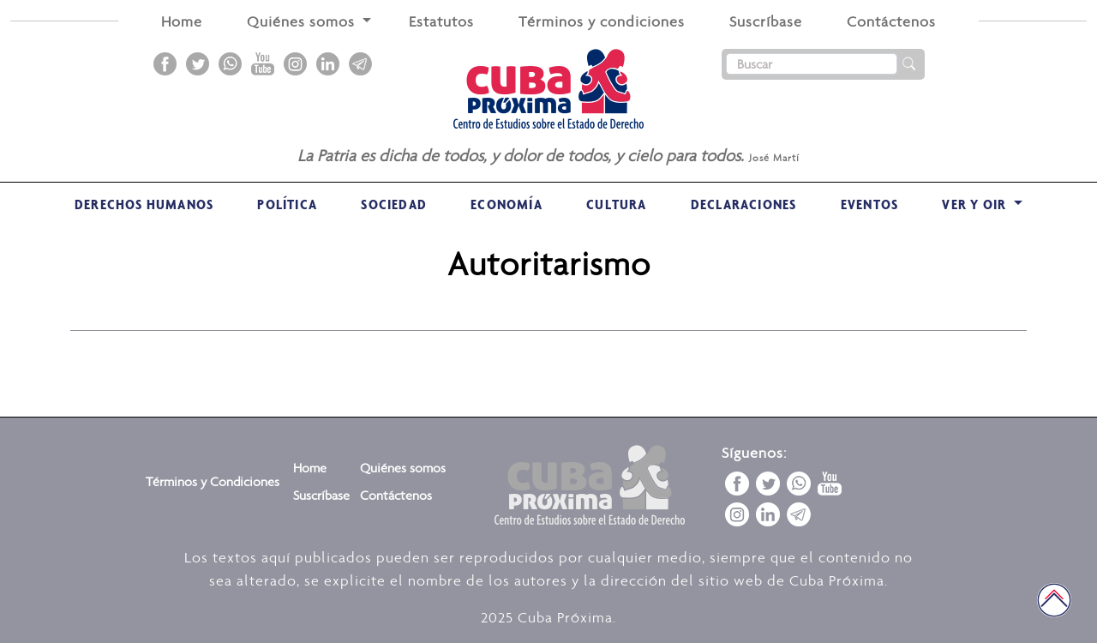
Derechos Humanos (144, 204)
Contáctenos (891, 21)
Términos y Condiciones (212, 481)
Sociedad (394, 204)
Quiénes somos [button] (303, 21)
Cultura (616, 204)
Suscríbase (765, 21)
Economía (507, 204)
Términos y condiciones (602, 21)
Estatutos (441, 21)
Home (181, 21)
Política (287, 204)
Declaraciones (744, 204)
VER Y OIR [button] (976, 204)
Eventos (869, 204)
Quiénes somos (403, 468)
